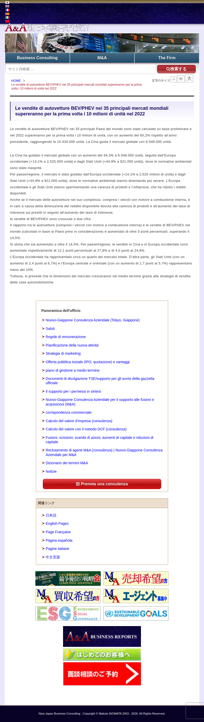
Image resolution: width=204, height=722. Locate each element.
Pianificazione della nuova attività (72, 345)
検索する (176, 69)
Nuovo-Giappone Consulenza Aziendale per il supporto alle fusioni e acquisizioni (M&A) (100, 402)
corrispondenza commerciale (68, 412)
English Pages (57, 524)
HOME (16, 81)
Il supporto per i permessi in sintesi (73, 391)
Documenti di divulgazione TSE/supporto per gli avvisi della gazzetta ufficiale (100, 381)
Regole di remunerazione (66, 337)
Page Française (58, 532)
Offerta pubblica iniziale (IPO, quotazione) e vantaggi (87, 362)
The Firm (167, 58)
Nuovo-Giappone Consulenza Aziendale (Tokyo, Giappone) (93, 320)
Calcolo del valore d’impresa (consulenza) (79, 421)
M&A (102, 58)
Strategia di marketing (63, 354)
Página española (59, 540)
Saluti (50, 329)
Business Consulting (37, 58)
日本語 (51, 515)
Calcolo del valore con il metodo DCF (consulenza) (86, 429)
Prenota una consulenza (102, 484)
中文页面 (53, 557)
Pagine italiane (57, 549)
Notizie (51, 471)
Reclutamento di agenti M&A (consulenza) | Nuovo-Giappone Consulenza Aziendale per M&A (104, 452)
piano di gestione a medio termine (72, 370)
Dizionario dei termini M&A (67, 463)
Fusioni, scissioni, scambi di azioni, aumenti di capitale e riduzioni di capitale (99, 440)
